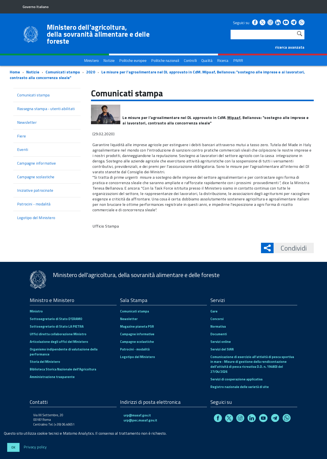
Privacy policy (35, 447)
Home (15, 72)
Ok (13, 447)
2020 (90, 72)
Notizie (32, 72)
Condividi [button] (290, 248)
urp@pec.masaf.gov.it (140, 420)
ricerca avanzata (289, 47)
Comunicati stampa (63, 72)
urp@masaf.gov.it (137, 415)
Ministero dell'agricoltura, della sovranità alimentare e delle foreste (98, 34)
